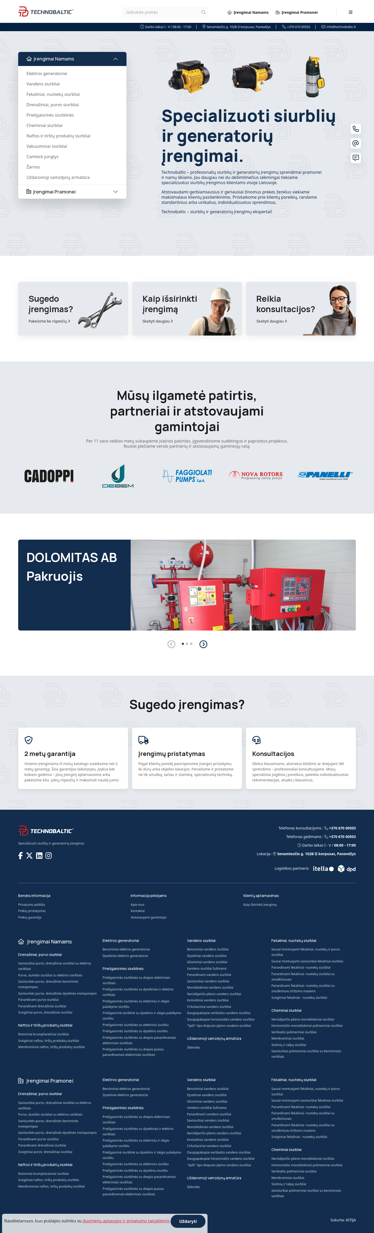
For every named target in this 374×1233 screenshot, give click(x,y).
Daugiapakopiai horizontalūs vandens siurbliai (221, 1019)
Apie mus (137, 904)
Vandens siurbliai (43, 84)
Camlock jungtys (42, 156)
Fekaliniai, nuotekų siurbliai (53, 94)
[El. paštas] (356, 143)
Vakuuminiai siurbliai (46, 146)
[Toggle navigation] (350, 12)
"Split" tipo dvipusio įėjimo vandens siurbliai (219, 1025)
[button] (202, 644)
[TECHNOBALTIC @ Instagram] (49, 855)
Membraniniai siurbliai (287, 1038)
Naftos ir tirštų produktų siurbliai (58, 136)
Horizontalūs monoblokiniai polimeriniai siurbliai (307, 1025)
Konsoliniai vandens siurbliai (208, 1000)
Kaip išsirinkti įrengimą (260, 904)
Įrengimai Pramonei (297, 12)
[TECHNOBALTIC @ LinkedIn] (40, 855)
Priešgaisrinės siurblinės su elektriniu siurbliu (136, 1025)
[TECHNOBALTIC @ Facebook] (21, 855)
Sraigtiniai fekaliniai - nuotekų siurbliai (299, 997)
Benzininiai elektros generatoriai (126, 949)
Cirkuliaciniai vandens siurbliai (209, 1006)
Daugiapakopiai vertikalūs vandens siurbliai (218, 1013)
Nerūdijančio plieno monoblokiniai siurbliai (302, 1019)
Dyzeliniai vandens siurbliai (206, 956)
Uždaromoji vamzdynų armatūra (58, 177)
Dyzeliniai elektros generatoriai (125, 956)
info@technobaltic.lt (339, 27)
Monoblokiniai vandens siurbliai (210, 987)
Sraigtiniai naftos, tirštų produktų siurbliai (48, 1040)
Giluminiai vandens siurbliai (207, 962)
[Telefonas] (356, 129)
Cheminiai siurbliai (44, 125)
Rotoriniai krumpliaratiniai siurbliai (43, 1034)
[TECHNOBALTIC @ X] (30, 855)
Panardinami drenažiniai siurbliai (42, 1006)
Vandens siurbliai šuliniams (207, 968)
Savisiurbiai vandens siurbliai (208, 981)
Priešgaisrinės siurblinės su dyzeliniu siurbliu (135, 1031)
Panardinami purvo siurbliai (38, 999)
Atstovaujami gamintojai (148, 917)
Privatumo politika (31, 904)
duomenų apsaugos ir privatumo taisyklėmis (126, 1221)
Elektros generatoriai (46, 73)
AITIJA (351, 1219)
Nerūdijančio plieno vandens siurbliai (214, 994)
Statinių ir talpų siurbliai (288, 1045)
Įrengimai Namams (248, 12)
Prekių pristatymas (31, 911)
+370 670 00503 (296, 27)
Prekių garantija (29, 917)
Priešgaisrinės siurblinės (50, 115)
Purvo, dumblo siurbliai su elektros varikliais (50, 975)
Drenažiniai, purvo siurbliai (52, 105)
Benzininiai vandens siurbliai (208, 949)
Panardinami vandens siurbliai (209, 975)
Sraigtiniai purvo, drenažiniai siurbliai (45, 1012)
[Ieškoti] (203, 12)
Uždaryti (188, 1221)
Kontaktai (138, 911)
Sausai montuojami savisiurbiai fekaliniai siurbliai (307, 961)
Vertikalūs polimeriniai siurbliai (294, 1032)
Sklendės (193, 1047)
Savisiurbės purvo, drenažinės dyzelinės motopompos (57, 993)
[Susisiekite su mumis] (356, 158)
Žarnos (33, 167)
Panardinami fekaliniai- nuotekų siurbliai (300, 967)
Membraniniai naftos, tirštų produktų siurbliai (51, 1047)
